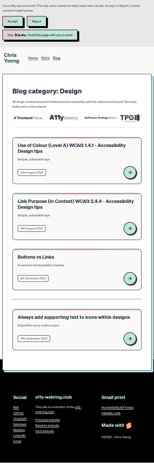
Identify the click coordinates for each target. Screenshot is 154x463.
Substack (19, 424)
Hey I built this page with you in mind (40, 35)
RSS (16, 407)
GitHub (18, 413)
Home (33, 58)
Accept (13, 21)
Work (45, 58)
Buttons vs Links (36, 257)
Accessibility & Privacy (117, 407)
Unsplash (20, 418)
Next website (44, 431)
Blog (56, 58)
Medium (19, 430)
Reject (36, 21)
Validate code (111, 413)
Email (17, 441)
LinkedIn (19, 435)
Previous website (47, 420)
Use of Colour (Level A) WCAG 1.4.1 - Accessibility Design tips (72, 148)
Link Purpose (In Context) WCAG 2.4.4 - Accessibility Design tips (76, 204)
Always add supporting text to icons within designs (74, 317)
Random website (47, 425)
